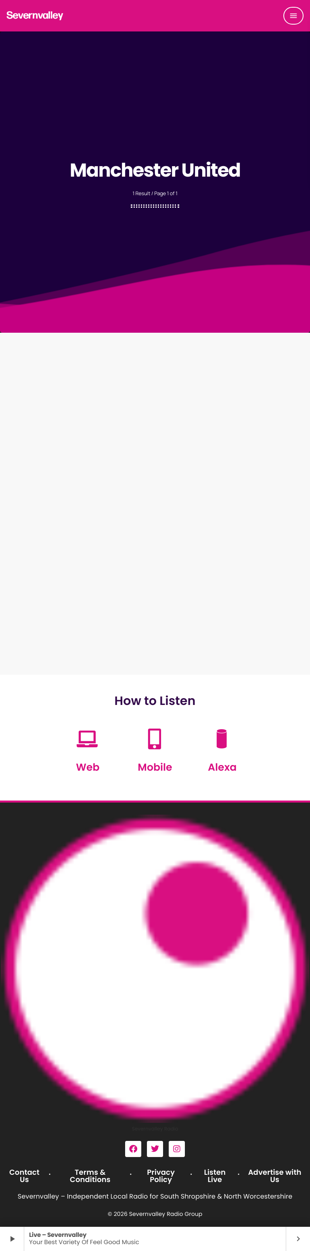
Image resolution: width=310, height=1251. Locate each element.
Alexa (222, 767)
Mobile (155, 767)
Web (87, 767)
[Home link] (35, 16)
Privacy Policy (161, 1176)
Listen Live (215, 1176)
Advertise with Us (275, 1176)
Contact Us (24, 1176)
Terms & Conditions (90, 1176)
